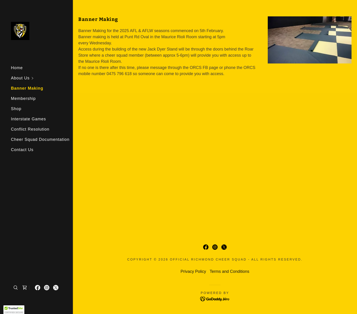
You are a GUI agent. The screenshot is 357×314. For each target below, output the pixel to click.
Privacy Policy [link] (193, 271)
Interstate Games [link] (28, 119)
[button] (42, 78)
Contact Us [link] (22, 149)
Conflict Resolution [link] (30, 129)
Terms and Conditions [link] (229, 271)
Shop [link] (16, 108)
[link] (20, 30)
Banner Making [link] (27, 88)
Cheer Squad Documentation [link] (40, 139)
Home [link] (17, 68)
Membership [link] (23, 98)
